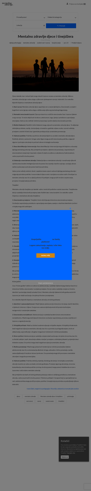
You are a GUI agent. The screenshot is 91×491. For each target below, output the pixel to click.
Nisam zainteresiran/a (45, 283)
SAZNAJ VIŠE (45, 255)
